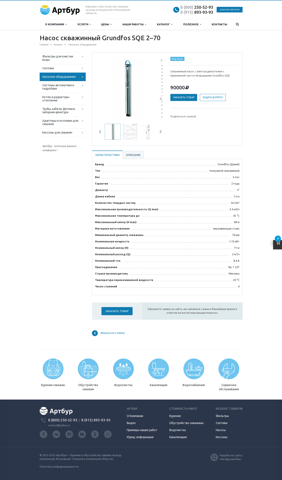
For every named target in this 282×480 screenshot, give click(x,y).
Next (159, 132)
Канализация (178, 437)
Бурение (175, 416)
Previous (102, 132)
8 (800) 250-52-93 (62, 420)
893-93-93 (196, 12)
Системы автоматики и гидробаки (58, 87)
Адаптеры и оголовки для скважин (60, 122)
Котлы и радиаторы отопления (55, 98)
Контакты (219, 24)
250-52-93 (196, 7)
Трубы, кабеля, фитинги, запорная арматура (58, 110)
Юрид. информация (140, 437)
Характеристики (107, 154)
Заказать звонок (229, 10)
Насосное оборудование (59, 76)
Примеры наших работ (142, 430)
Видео (131, 423)
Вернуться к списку (108, 333)
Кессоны (221, 437)
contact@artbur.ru (59, 425)
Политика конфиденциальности (59, 466)
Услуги (84, 24)
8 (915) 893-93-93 (96, 420)
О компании (56, 24)
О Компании (135, 416)
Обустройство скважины (186, 423)
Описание (133, 154)
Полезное (192, 24)
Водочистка (177, 430)
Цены (106, 24)
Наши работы (134, 24)
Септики (48, 68)
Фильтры (222, 416)
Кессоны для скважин (57, 132)
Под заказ (177, 59)
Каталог (164, 24)
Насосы (221, 430)
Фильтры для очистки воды (57, 58)
